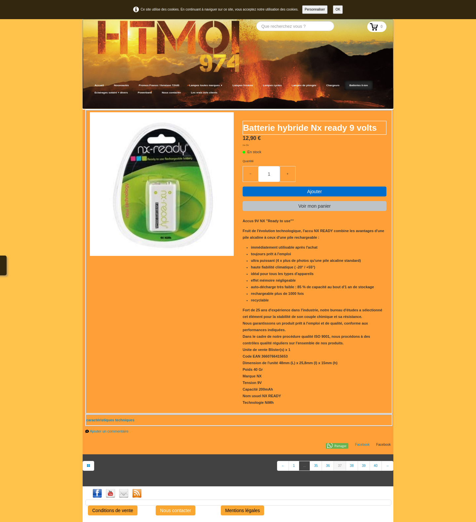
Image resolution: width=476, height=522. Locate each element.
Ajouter (314, 191)
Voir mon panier (314, 206)
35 (316, 466)
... (304, 466)
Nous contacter (171, 92)
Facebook (362, 444)
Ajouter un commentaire (109, 431)
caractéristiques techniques (110, 420)
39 (364, 466)
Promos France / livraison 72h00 (159, 85)
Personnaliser (315, 9)
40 (375, 466)
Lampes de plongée (304, 85)
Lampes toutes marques (206, 85)
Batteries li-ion (358, 85)
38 (352, 466)
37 (339, 466)
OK (338, 9)
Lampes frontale (243, 85)
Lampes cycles (272, 85)
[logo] (91, 100)
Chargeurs (332, 85)
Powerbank (145, 92)
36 (328, 466)
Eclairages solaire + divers (111, 92)
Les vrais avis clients (204, 92)
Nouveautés (121, 85)
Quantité (248, 161)
